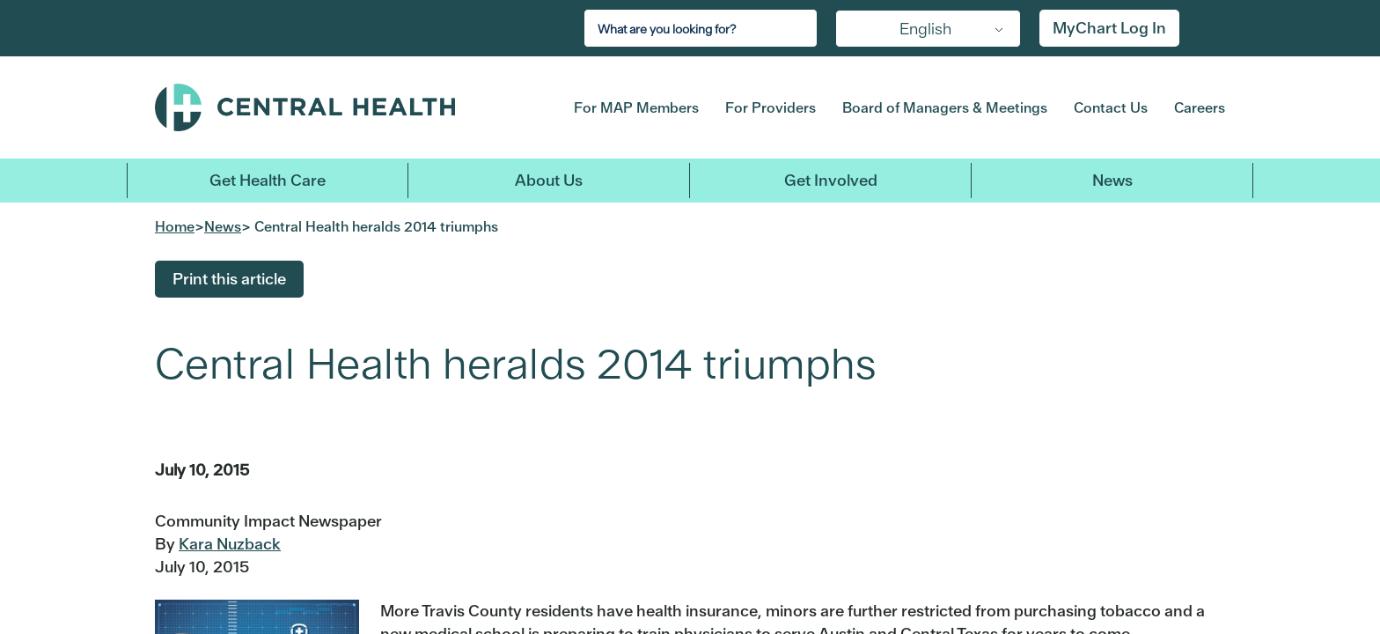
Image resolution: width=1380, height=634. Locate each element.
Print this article (229, 279)
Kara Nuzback (230, 544)
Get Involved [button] (830, 180)
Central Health (336, 107)
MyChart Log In (1109, 28)
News (1112, 180)
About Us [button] (549, 180)
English (925, 28)
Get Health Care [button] (267, 180)
